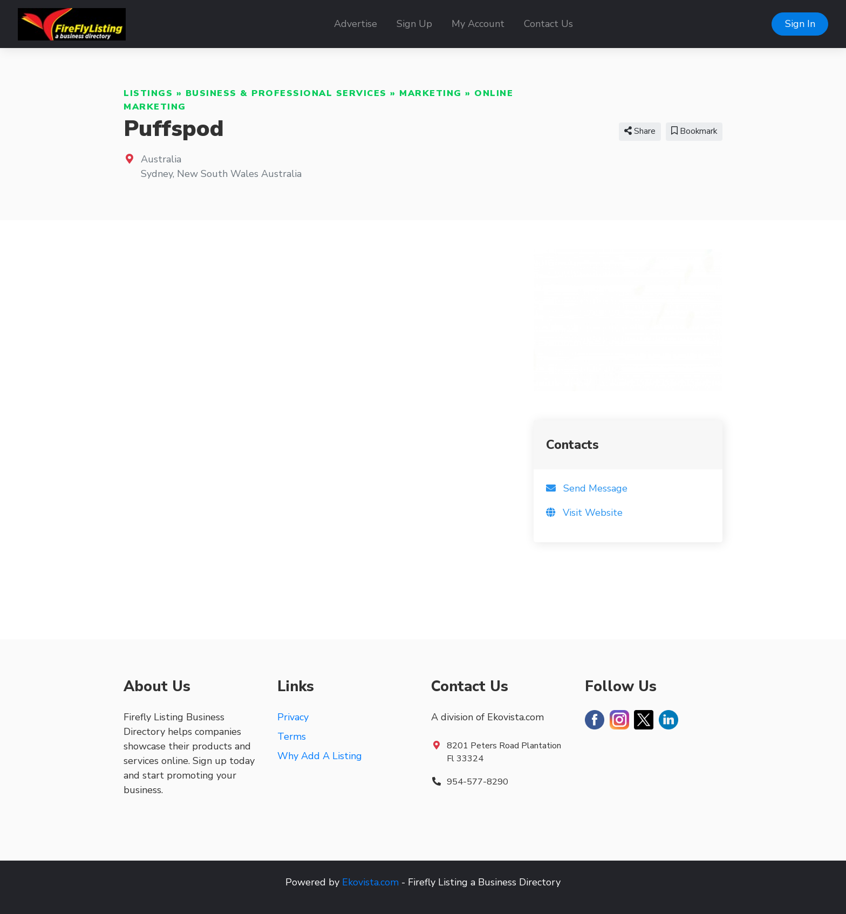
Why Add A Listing (319, 755)
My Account (478, 23)
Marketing (430, 93)
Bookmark (694, 131)
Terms (291, 736)
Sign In (800, 23)
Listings (148, 93)
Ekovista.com (370, 882)
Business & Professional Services (286, 93)
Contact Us (548, 23)
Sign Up (414, 23)
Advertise (355, 23)
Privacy (293, 717)
